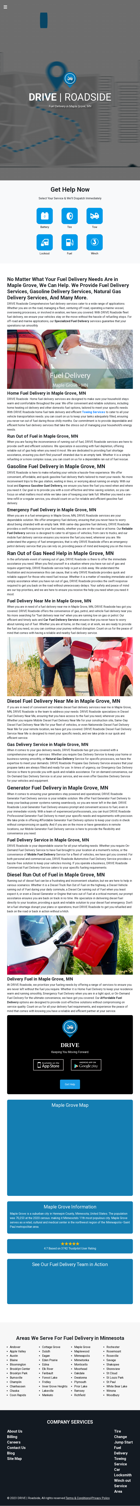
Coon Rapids (18, 1395)
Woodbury (112, 1395)
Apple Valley (18, 1351)
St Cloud (111, 1373)
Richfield (79, 1395)
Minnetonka (81, 1360)
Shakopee (112, 1364)
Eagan (46, 1356)
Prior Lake (80, 1386)
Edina (45, 1364)
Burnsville (16, 1378)
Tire (69, 227)
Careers (14, 1442)
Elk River (47, 1369)
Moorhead (80, 1369)
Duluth (46, 1351)
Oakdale (79, 1373)
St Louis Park (115, 1378)
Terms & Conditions (78, 1498)
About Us (14, 1431)
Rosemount (113, 1351)
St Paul (111, 1382)
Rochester (113, 1347)
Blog (11, 1453)
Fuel (69, 253)
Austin (14, 1356)
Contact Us (16, 1448)
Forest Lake (49, 1378)
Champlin (16, 1382)
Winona (111, 1391)
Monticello (81, 1364)
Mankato (47, 1395)
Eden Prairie (50, 1360)
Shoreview (113, 1369)
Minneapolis (82, 1356)
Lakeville (48, 1391)
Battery (44, 227)
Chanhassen (17, 1386)
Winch (94, 253)
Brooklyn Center (20, 1369)
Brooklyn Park (19, 1373)
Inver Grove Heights (54, 1386)
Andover (15, 1347)
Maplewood (81, 1351)
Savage (111, 1360)
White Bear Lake (116, 1386)
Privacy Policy (101, 1498)
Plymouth (80, 1382)
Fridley (46, 1382)
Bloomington (18, 1364)
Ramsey (79, 1391)
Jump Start (123, 1442)
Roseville (112, 1356)
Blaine (14, 1360)
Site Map (14, 1459)
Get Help (70, 1084)
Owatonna (80, 1378)
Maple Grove (82, 1347)
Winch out (122, 1480)
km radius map (70, 1151)
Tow (94, 227)
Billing (12, 1437)
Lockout (45, 253)
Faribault (47, 1373)
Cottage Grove (51, 1347)
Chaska (14, 1391)
